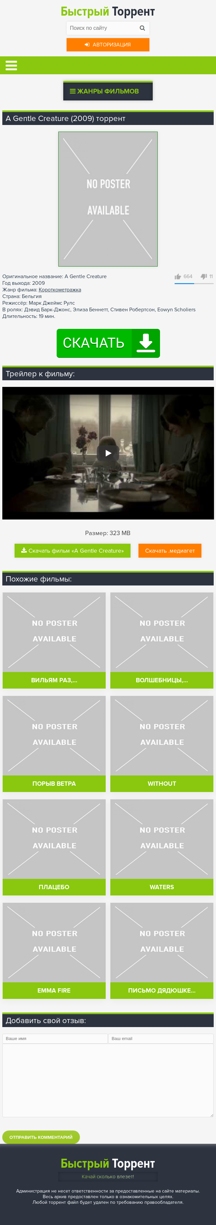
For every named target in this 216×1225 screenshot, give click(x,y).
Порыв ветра (54, 784)
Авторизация (108, 44)
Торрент (108, 11)
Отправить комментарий (41, 1137)
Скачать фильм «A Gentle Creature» (72, 550)
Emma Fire (54, 991)
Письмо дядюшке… (161, 991)
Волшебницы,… (162, 680)
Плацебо (54, 887)
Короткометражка (60, 289)
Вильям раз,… (54, 680)
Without (162, 784)
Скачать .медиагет (170, 550)
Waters (162, 887)
